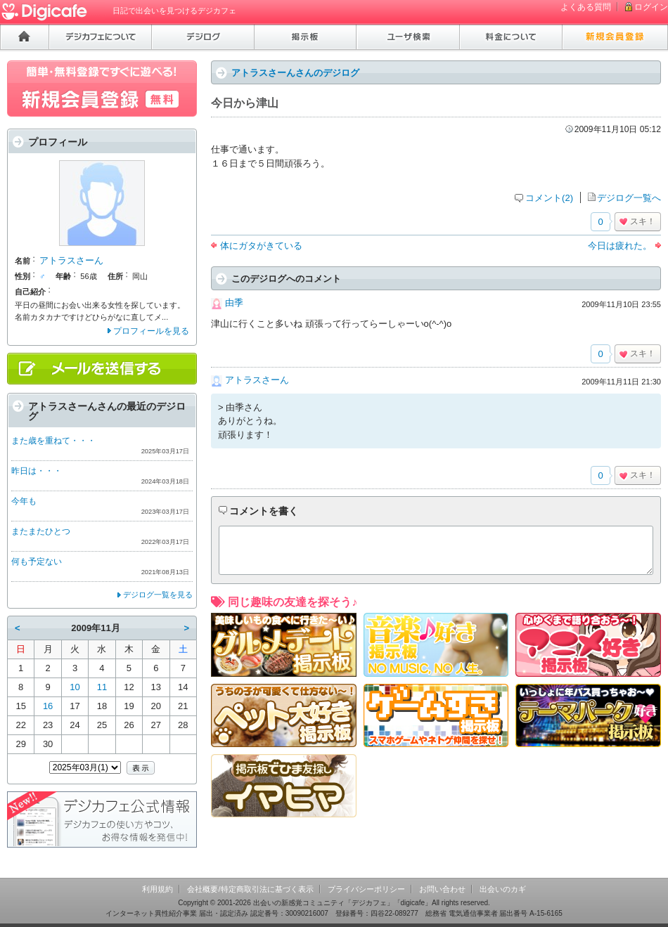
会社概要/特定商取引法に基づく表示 (250, 889)
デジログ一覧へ (629, 198)
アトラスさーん (257, 380)
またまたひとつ (40, 531)
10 (74, 687)
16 (48, 706)
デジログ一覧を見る (158, 594)
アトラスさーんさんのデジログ (295, 72)
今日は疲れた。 (620, 245)
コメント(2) (549, 198)
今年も (24, 501)
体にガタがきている (261, 245)
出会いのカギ (503, 889)
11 (102, 687)
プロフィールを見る (151, 331)
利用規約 (157, 889)
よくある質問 (585, 7)
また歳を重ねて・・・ (53, 441)
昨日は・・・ (36, 471)
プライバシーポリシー (366, 889)
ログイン (651, 7)
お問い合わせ (442, 889)
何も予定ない (36, 561)
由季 (234, 302)
